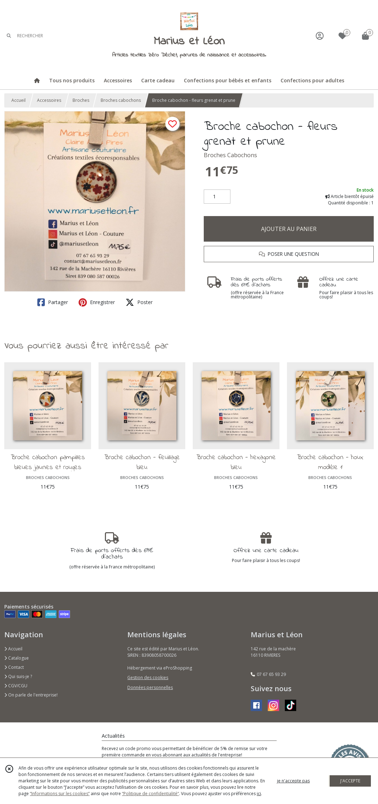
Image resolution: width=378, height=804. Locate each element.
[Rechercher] (9, 36)
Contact (14, 667)
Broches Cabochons (230, 155)
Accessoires (49, 100)
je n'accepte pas (293, 781)
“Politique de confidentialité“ (150, 794)
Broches (81, 100)
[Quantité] (217, 196)
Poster (139, 302)
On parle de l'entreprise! (31, 695)
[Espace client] (319, 35)
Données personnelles (150, 687)
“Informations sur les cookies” (60, 794)
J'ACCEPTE (350, 781)
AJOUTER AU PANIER (288, 229)
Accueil (18, 100)
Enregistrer (97, 302)
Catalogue (16, 658)
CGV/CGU (15, 686)
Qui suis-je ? (18, 676)
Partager (52, 302)
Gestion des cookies (147, 677)
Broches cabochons (121, 100)
